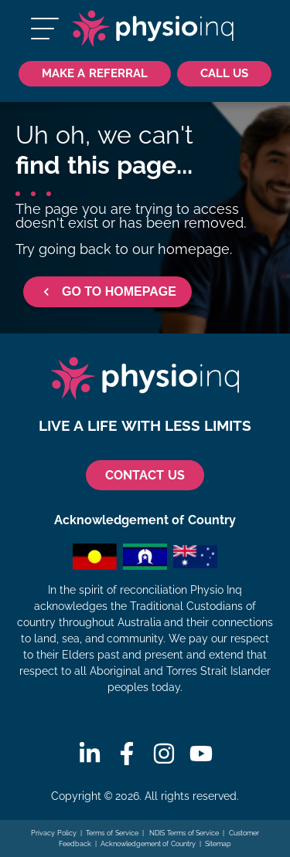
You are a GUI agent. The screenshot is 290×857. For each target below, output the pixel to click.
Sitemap (218, 844)
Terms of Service (112, 833)
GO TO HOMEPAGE (107, 292)
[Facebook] (126, 753)
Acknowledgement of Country (148, 844)
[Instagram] (164, 753)
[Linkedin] (89, 753)
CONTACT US (144, 475)
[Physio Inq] (153, 28)
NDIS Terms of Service (183, 833)
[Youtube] (201, 753)
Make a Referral (95, 73)
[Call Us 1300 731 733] (224, 73)
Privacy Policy (54, 833)
